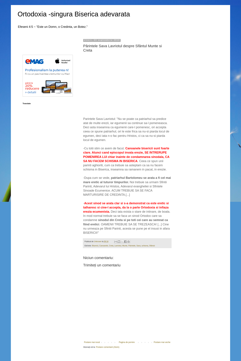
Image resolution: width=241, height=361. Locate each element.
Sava (138, 246)
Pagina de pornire (127, 342)
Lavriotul (117, 246)
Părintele (132, 246)
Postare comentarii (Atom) (107, 347)
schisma (145, 246)
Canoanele (103, 246)
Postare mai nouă (92, 342)
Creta (111, 246)
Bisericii (95, 246)
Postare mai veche (162, 342)
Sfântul (152, 246)
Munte (124, 246)
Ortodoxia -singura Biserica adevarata (74, 14)
